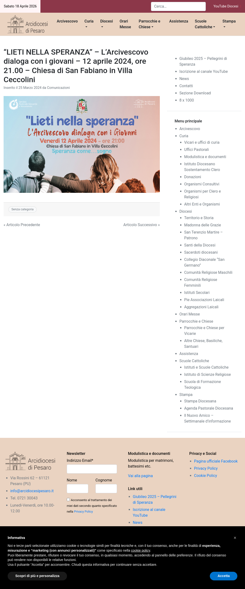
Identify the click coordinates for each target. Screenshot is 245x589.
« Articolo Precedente (22, 225)
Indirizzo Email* (80, 460)
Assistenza (178, 21)
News (184, 78)
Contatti (186, 86)
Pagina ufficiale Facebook (216, 461)
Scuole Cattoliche (203, 24)
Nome (72, 480)
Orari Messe (125, 24)
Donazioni (192, 177)
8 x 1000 (186, 100)
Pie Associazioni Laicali (204, 299)
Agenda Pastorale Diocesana (208, 408)
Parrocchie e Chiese (149, 24)
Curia (89, 21)
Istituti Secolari (197, 292)
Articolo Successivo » (141, 225)
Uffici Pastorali (196, 149)
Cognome (103, 480)
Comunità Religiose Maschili (208, 272)
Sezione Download (195, 93)
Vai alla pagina (140, 476)
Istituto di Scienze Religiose (207, 374)
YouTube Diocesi (227, 6)
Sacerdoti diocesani (201, 252)
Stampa (229, 21)
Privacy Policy (83, 511)
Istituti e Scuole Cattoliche (206, 367)
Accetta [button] (223, 576)
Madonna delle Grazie (202, 225)
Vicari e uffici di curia (202, 142)
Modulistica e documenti (205, 156)
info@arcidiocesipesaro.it (32, 491)
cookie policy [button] (140, 550)
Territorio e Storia (199, 218)
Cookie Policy (205, 475)
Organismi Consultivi (201, 184)
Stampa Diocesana (200, 401)
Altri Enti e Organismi (202, 204)
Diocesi (106, 21)
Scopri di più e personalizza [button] (37, 576)
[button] (235, 538)
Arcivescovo (67, 21)
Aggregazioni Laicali (201, 307)
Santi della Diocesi (200, 245)
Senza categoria (22, 209)
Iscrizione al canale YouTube (203, 71)
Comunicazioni (58, 88)
